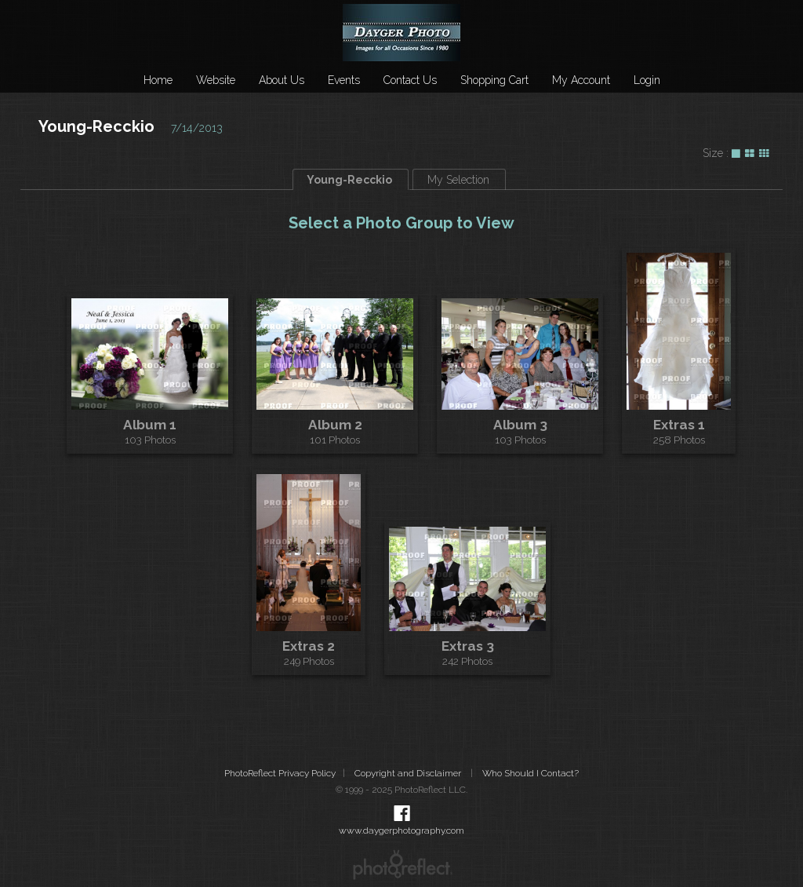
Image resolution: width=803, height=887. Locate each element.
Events (344, 80)
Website (215, 80)
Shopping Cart (494, 80)
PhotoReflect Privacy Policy (280, 773)
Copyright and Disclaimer (408, 773)
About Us (281, 80)
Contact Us (410, 80)
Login (647, 80)
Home (158, 80)
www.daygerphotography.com (401, 830)
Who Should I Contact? (530, 773)
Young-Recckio (96, 126)
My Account (581, 80)
